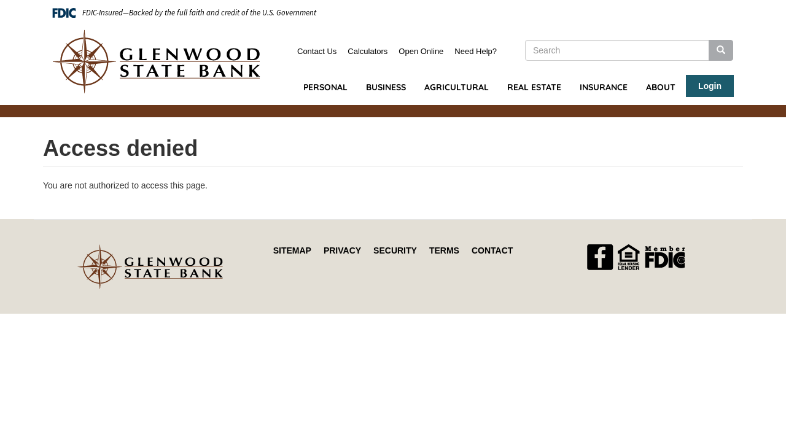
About (660, 87)
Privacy (342, 250)
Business (386, 87)
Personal (325, 87)
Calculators (367, 51)
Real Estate (534, 87)
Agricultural (456, 87)
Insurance (604, 87)
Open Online (421, 51)
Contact (492, 250)
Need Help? (475, 51)
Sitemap (292, 250)
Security (395, 250)
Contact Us (317, 51)
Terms (444, 250)
